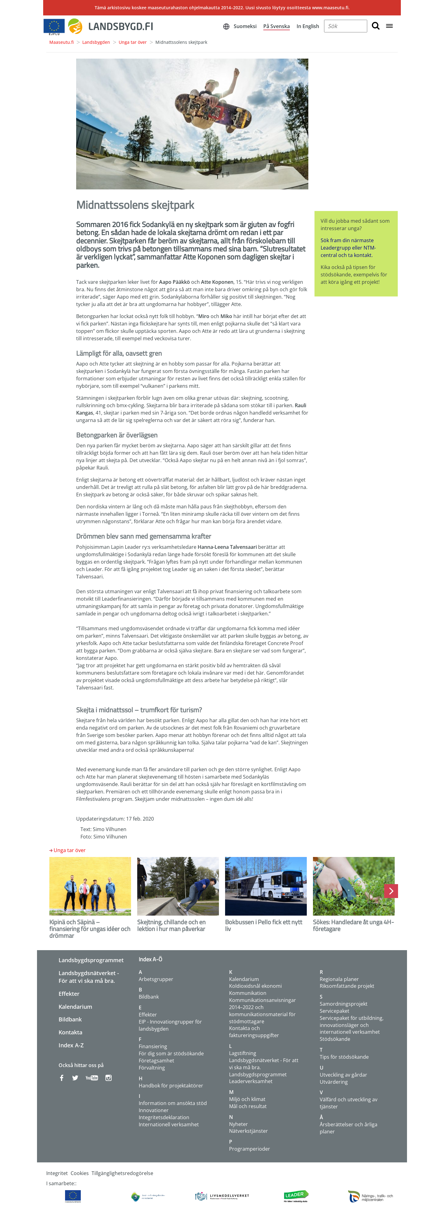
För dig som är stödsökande (171, 1053)
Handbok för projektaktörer (171, 1085)
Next (391, 891)
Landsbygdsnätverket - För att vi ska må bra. (89, 977)
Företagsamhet (156, 1060)
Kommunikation (247, 993)
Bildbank (70, 1019)
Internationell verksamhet (169, 1124)
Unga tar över (133, 42)
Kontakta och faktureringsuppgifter (254, 1032)
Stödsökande (335, 1039)
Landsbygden (96, 42)
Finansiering (153, 1046)
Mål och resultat (248, 1106)
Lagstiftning (242, 1053)
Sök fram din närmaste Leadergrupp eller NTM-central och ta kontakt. (348, 248)
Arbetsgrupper (156, 979)
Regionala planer (339, 979)
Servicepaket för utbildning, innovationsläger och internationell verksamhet (352, 1025)
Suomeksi (245, 26)
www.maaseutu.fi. (331, 7)
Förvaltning (152, 1067)
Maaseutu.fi (61, 42)
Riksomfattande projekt (347, 986)
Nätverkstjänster (248, 1131)
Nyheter (238, 1124)
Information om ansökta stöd (173, 1103)
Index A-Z (71, 1045)
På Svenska (276, 26)
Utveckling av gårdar (343, 1074)
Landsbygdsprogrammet (91, 960)
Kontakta (70, 1032)
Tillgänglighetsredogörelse (122, 1173)
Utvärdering (334, 1081)
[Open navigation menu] (389, 26)
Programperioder (249, 1148)
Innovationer (154, 1110)
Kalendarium (75, 1006)
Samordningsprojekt (344, 1003)
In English (308, 26)
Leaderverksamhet (251, 1081)
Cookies (80, 1173)
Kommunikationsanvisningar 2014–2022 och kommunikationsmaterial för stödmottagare (262, 1011)
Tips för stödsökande (344, 1056)
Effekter (69, 993)
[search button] (375, 26)
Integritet (57, 1173)
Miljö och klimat (247, 1099)
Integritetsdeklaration (164, 1117)
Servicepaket (334, 1011)
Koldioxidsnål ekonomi (255, 986)
